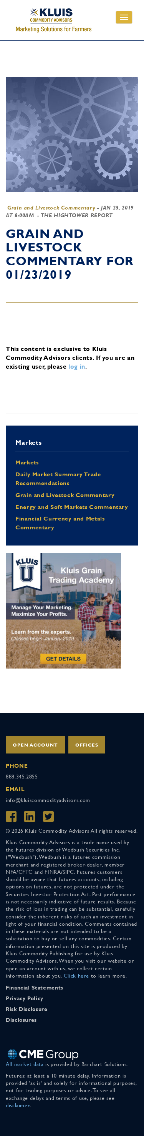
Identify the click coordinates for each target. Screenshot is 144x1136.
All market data (25, 1064)
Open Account (35, 745)
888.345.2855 (22, 776)
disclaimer (18, 1105)
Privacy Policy (24, 998)
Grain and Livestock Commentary (51, 208)
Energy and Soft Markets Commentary (71, 507)
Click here (76, 976)
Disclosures (21, 1020)
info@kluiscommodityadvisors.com (48, 800)
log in (76, 366)
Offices (86, 745)
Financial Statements (34, 988)
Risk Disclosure (27, 1009)
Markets (26, 462)
